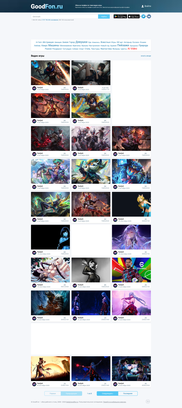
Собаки (75, 49)
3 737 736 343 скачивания (50, 20)
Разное (48, 48)
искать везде (146, 56)
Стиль (87, 48)
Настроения (94, 45)
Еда (89, 42)
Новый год (104, 45)
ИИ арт (120, 42)
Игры (113, 42)
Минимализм (66, 45)
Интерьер (128, 42)
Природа (143, 45)
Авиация (58, 42)
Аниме (65, 42)
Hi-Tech (39, 42)
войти (146, 6)
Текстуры (95, 49)
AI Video (132, 48)
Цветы (124, 49)
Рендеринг (57, 49)
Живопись (96, 42)
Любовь (37, 45)
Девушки (82, 41)
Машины (53, 45)
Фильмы (116, 49)
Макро (44, 45)
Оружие (113, 45)
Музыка (85, 45)
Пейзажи (123, 45)
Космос (135, 42)
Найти (104, 17)
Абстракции (48, 42)
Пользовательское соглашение (90, 402)
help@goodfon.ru (72, 402)
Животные (105, 42)
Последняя (127, 393)
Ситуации (67, 49)
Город (72, 42)
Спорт (81, 49)
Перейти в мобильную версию (114, 402)
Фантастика (106, 48)
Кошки (143, 42)
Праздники (134, 45)
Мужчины (77, 45)
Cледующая (107, 393)
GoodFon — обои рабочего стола (45, 402)
